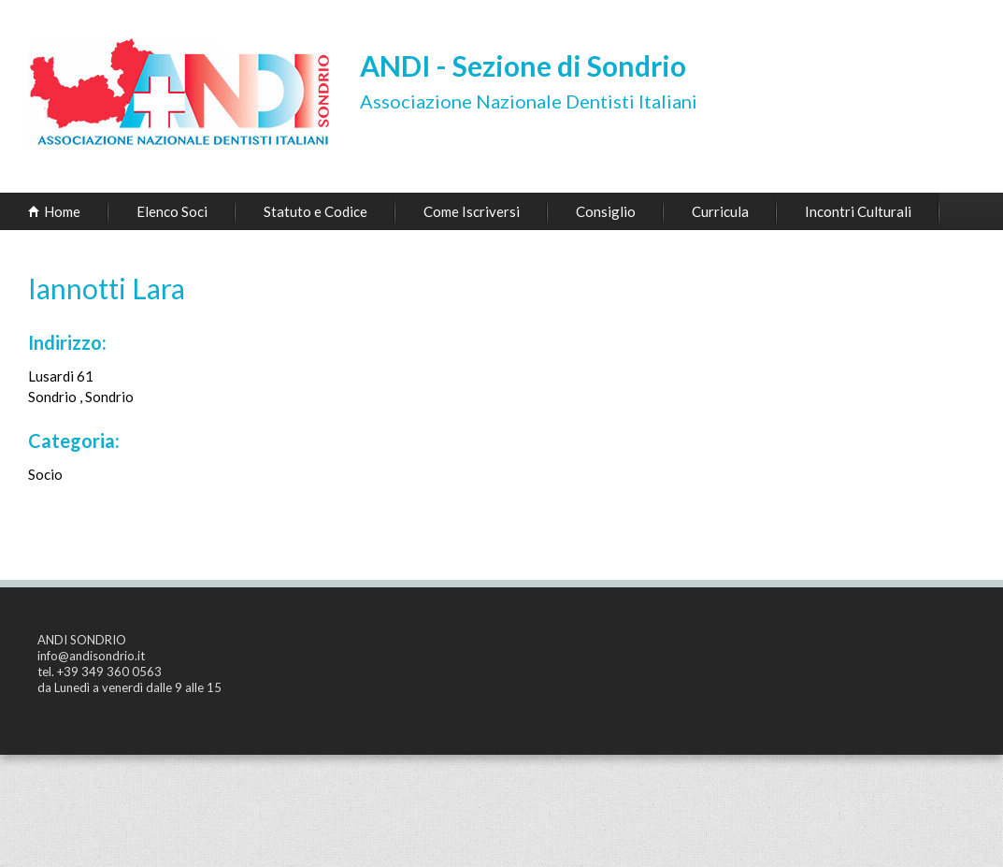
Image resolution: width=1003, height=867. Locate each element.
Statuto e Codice (315, 211)
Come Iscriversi (471, 211)
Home (62, 211)
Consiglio (606, 211)
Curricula (720, 211)
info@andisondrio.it (91, 655)
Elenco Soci (172, 211)
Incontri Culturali (858, 211)
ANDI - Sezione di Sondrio (523, 65)
